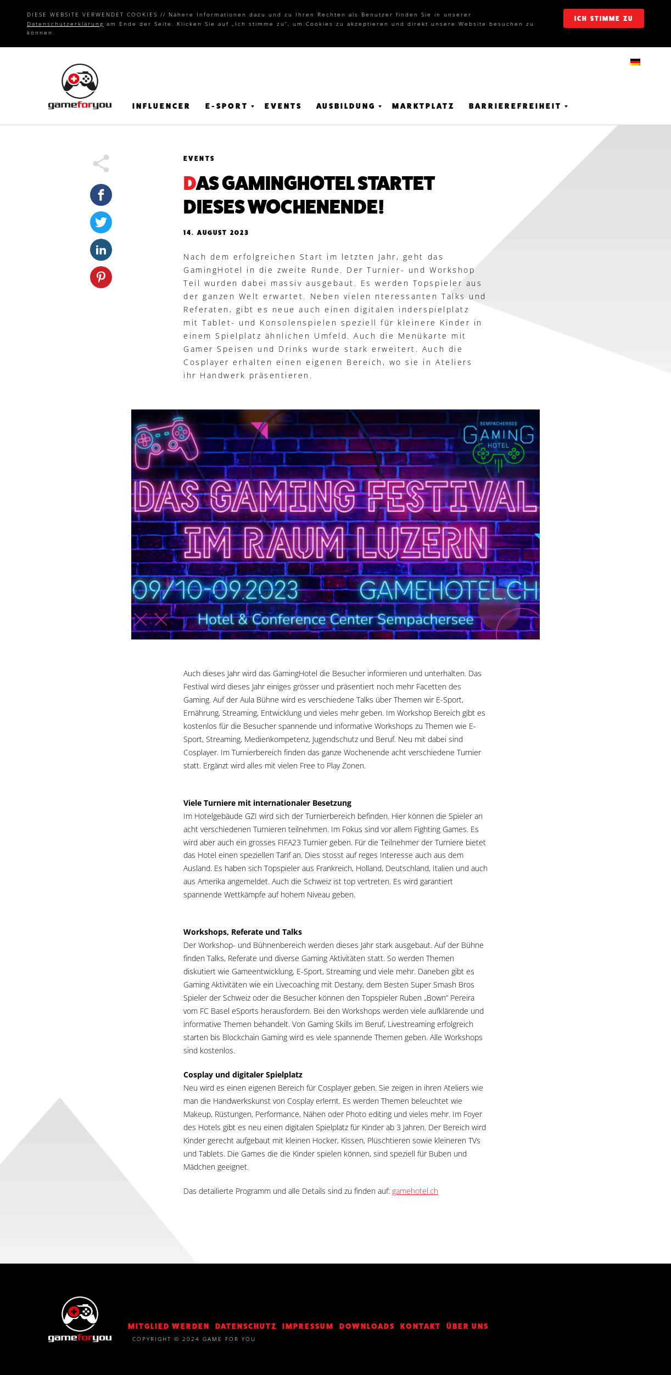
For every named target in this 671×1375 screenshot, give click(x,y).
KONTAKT (420, 1326)
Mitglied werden (169, 1326)
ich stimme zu (603, 19)
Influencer (161, 106)
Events (283, 106)
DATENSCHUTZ (246, 1326)
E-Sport (226, 106)
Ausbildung (346, 106)
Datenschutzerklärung (65, 23)
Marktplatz (423, 106)
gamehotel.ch (415, 1191)
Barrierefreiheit (515, 106)
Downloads (367, 1326)
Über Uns (467, 1326)
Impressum (308, 1326)
